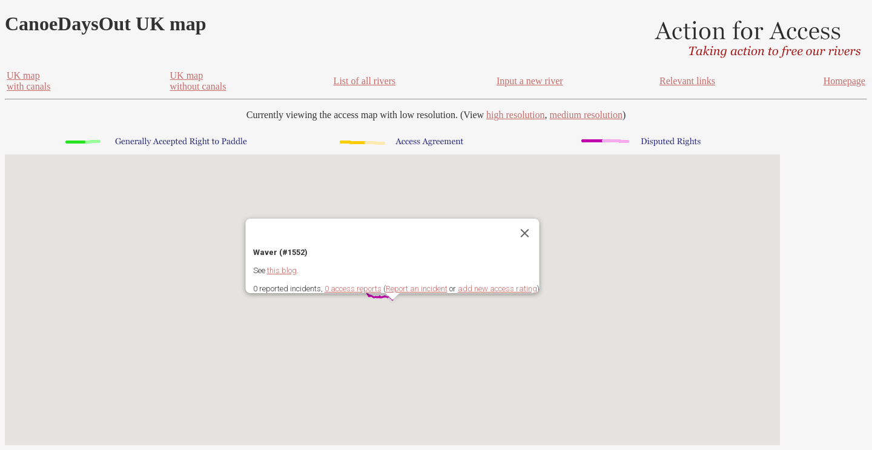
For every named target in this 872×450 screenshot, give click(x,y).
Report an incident (417, 288)
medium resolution (585, 115)
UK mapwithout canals (198, 80)
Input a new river (530, 81)
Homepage (844, 81)
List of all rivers (365, 81)
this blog (282, 270)
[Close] (525, 233)
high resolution (515, 115)
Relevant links (687, 81)
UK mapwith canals (28, 80)
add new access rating (497, 288)
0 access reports (353, 288)
